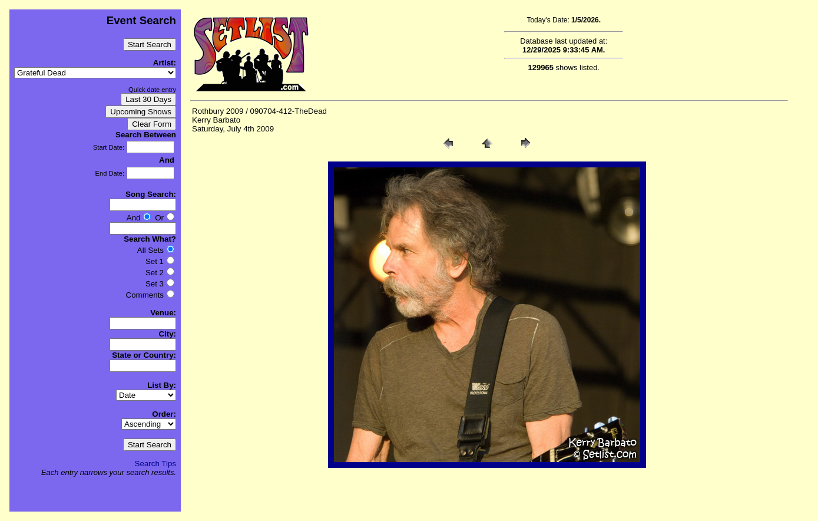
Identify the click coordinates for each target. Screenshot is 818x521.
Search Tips (155, 463)
